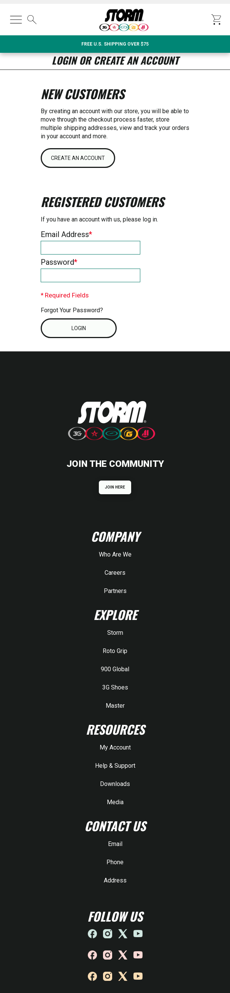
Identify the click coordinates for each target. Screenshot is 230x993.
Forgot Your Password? (72, 310)
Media (115, 802)
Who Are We (115, 554)
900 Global (115, 669)
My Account (115, 747)
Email (115, 844)
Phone (115, 862)
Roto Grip (115, 651)
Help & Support (115, 765)
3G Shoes (115, 687)
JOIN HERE (115, 487)
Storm (115, 632)
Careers (115, 572)
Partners (115, 591)
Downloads (115, 783)
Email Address (65, 234)
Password (57, 262)
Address (115, 880)
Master (115, 705)
